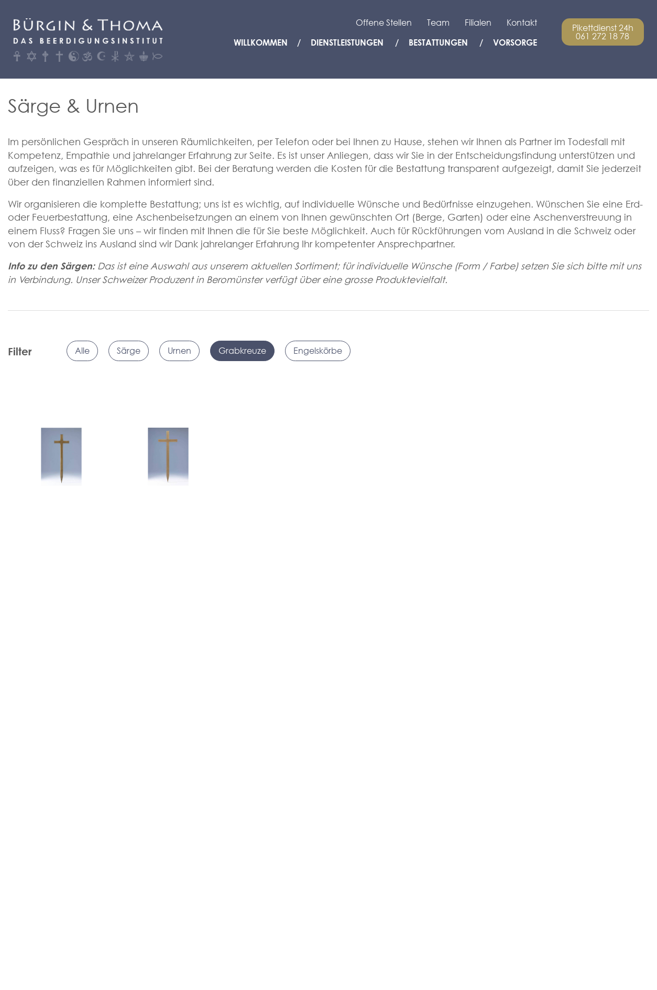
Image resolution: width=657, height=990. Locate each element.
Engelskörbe (317, 350)
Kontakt (522, 22)
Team (438, 22)
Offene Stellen (384, 22)
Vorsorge (515, 42)
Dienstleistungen (347, 42)
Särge (128, 350)
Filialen (478, 22)
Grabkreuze (242, 350)
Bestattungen (438, 42)
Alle (82, 350)
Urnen (179, 350)
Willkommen (261, 42)
